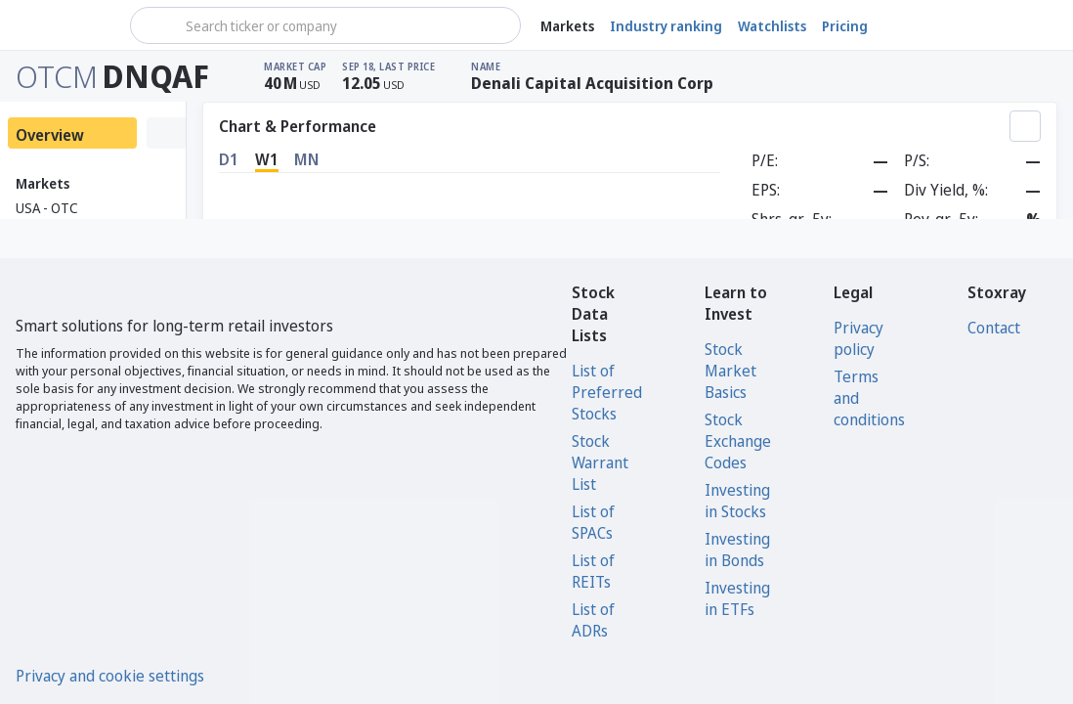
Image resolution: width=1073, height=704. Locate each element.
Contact (993, 327)
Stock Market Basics (730, 370)
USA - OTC (47, 207)
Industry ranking (666, 26)
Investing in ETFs (737, 598)
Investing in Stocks (737, 500)
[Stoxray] (63, 25)
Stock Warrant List (600, 462)
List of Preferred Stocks (607, 392)
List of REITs (593, 571)
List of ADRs (593, 619)
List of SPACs (593, 522)
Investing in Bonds (737, 549)
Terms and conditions (869, 398)
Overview (50, 135)
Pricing (845, 26)
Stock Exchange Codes (738, 441)
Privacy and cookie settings (110, 675)
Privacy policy (858, 338)
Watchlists (772, 26)
